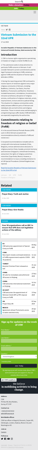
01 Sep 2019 (34, 302)
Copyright (4, 445)
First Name (5, 330)
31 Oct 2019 (34, 283)
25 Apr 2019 (34, 310)
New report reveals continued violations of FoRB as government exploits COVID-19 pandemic (17, 256)
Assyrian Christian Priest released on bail (17, 266)
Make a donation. (19, 5)
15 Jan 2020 (34, 266)
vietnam (4, 175)
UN (10, 175)
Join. (19, 8)
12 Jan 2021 (34, 256)
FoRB (20, 175)
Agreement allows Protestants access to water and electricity (17, 309)
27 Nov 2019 (34, 275)
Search (19, 1)
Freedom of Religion (8, 177)
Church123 (11, 447)
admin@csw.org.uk (7, 413)
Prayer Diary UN (17, 302)
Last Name (5, 338)
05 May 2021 (34, 246)
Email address (6, 346)
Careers (3, 432)
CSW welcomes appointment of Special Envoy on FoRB (17, 245)
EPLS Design (19, 447)
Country (4, 353)
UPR (14, 175)
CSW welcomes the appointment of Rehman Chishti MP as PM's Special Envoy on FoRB (17, 293)
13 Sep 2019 (34, 293)
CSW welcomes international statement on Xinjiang (17, 283)
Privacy (10, 445)
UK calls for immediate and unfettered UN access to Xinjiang (17, 274)
